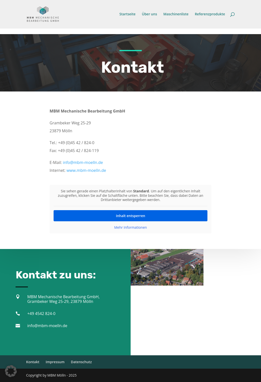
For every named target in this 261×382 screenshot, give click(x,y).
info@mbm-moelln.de (83, 161)
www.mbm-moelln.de (86, 169)
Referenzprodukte (210, 14)
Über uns (149, 14)
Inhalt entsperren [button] (130, 214)
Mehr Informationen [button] (130, 226)
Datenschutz (81, 362)
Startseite (128, 14)
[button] (11, 371)
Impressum (55, 362)
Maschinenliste (176, 14)
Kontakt (33, 362)
